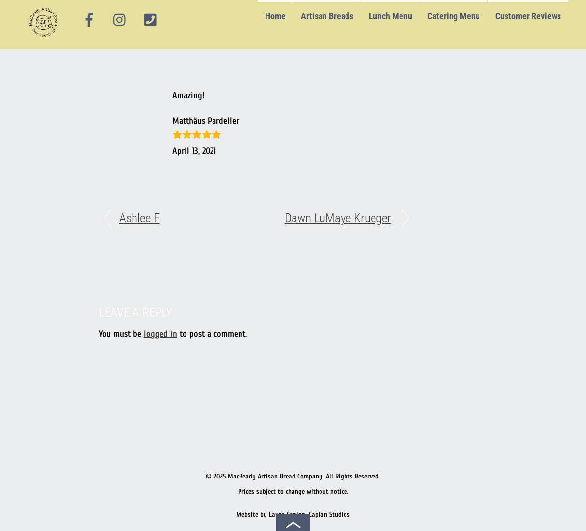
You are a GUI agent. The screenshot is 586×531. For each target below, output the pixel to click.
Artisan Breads (327, 16)
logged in (160, 334)
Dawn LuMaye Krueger (338, 218)
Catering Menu (453, 16)
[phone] (150, 20)
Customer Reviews (528, 16)
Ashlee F (139, 218)
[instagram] (120, 20)
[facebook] (89, 20)
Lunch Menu (390, 16)
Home (275, 16)
